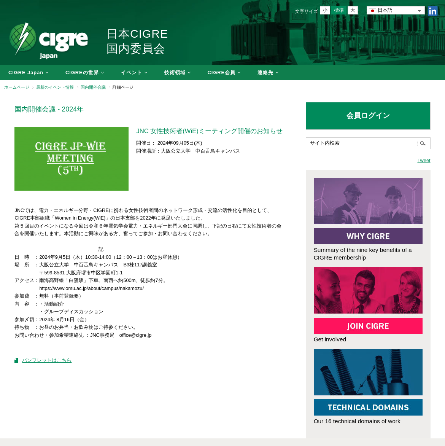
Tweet (423, 160)
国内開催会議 (93, 87)
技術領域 (175, 72)
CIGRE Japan (25, 72)
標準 (339, 10)
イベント (131, 72)
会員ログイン (368, 115)
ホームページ (16, 87)
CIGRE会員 (222, 72)
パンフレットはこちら (47, 360)
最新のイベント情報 (55, 87)
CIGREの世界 (82, 72)
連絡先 (265, 72)
